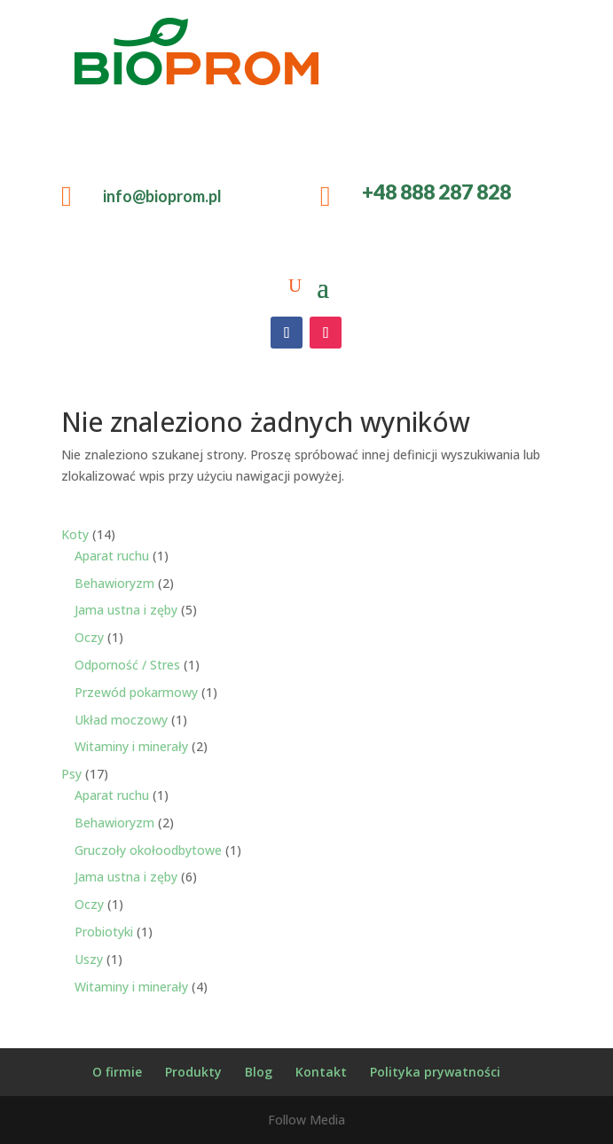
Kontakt (321, 1071)
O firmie (117, 1071)
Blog (258, 1071)
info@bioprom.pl (162, 196)
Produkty (193, 1071)
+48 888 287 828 (436, 191)
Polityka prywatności (435, 1071)
